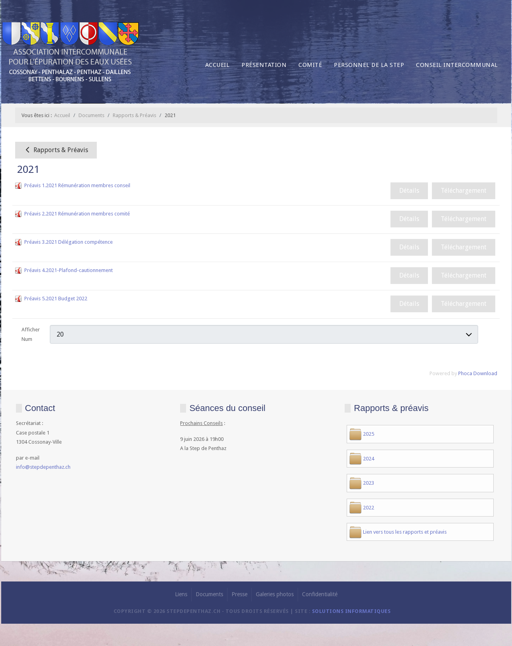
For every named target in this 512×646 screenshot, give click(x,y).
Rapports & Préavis (56, 150)
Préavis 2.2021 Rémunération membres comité (77, 214)
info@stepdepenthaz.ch (43, 467)
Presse (239, 594)
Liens (181, 594)
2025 (368, 434)
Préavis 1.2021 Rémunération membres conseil (77, 185)
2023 (368, 483)
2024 (368, 459)
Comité (310, 65)
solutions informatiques (351, 611)
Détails (409, 190)
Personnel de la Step (369, 65)
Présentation (263, 65)
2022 (368, 508)
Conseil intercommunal (457, 65)
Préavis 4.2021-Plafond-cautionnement (68, 270)
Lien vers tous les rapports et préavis (405, 532)
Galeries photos (275, 594)
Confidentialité (319, 594)
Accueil (217, 65)
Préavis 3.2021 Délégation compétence (68, 242)
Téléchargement (463, 190)
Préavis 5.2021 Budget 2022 (55, 298)
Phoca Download (477, 373)
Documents (209, 594)
